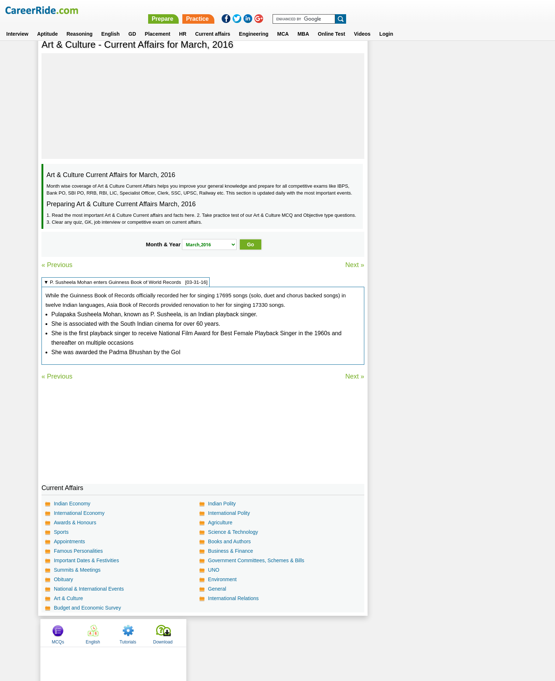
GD (132, 25)
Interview (17, 25)
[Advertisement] (202, 106)
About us (211, 632)
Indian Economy (72, 503)
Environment (222, 579)
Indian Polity (221, 503)
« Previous (56, 265)
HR (182, 25)
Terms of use (274, 632)
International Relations (233, 598)
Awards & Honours (75, 522)
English (110, 25)
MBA (303, 25)
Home (187, 632)
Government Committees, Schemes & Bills (256, 560)
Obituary (63, 579)
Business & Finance (230, 551)
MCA (283, 25)
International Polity (229, 513)
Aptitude (47, 25)
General (217, 589)
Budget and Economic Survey (87, 608)
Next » (354, 265)
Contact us (241, 632)
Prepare (366, 10)
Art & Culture (68, 598)
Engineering (254, 25)
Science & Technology (233, 532)
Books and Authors (229, 541)
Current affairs (212, 25)
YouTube (329, 632)
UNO (213, 570)
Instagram (357, 632)
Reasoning (80, 25)
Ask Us (304, 632)
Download (491, 55)
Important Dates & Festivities (86, 560)
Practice (400, 10)
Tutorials (456, 55)
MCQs (387, 55)
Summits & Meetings (77, 570)
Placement (157, 25)
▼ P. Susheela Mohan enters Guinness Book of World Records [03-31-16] (125, 282)
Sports (61, 532)
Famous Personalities (78, 551)
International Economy (79, 513)
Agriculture (220, 522)
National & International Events (89, 589)
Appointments (69, 541)
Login (386, 25)
